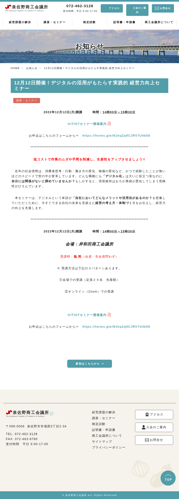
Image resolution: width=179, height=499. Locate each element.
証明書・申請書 (124, 22)
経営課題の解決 (20, 22)
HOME (15, 68)
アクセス (114, 8)
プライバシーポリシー (109, 447)
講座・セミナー (55, 22)
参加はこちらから (88, 363)
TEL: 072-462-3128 (22, 434)
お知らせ (32, 68)
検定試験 (89, 22)
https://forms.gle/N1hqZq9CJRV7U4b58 (116, 135)
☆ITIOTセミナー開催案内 (87, 124)
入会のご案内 (139, 10)
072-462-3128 (79, 6)
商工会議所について (159, 22)
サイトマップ (102, 441)
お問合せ (165, 8)
